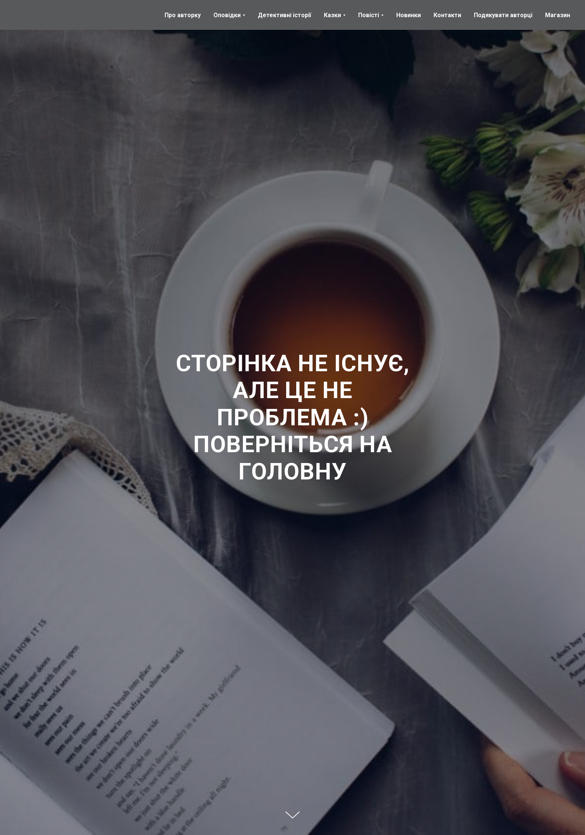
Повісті (368, 15)
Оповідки (227, 15)
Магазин (557, 15)
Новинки (408, 15)
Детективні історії (284, 15)
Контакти (447, 15)
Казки (332, 15)
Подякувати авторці (503, 15)
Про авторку (183, 15)
